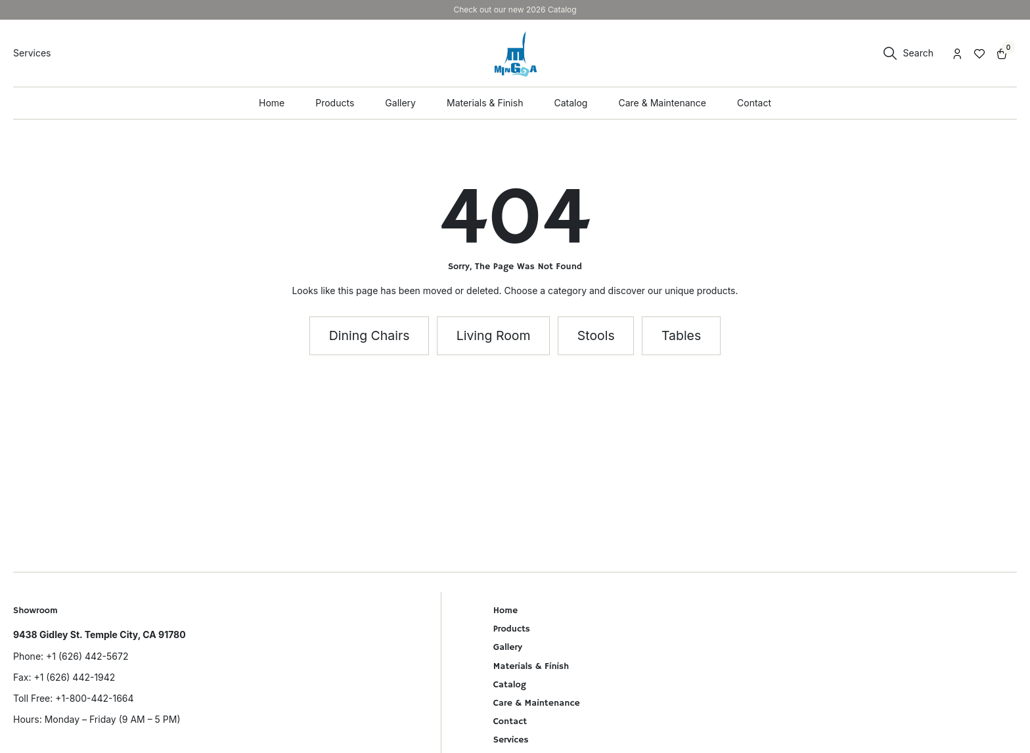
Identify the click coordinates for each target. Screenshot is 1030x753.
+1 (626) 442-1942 (74, 677)
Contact (510, 721)
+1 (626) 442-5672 (87, 656)
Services (511, 740)
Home (505, 610)
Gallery (507, 647)
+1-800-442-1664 (94, 698)
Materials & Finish (531, 666)
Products (511, 629)
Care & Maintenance (536, 703)
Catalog (509, 685)
